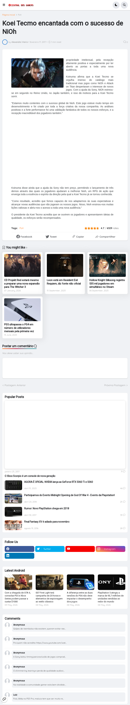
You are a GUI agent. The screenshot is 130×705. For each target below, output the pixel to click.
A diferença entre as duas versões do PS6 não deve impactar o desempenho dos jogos (80, 597)
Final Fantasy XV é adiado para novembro (46, 521)
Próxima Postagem (114, 385)
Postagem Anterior (15, 385)
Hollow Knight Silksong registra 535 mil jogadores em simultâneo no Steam (107, 284)
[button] (5, 5)
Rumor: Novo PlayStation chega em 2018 (46, 508)
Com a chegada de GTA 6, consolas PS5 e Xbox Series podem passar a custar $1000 (18, 597)
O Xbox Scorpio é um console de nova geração (30, 476)
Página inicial (8, 15)
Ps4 (19, 15)
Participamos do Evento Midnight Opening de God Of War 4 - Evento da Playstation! (69, 495)
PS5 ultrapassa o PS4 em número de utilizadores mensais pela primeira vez (19, 328)
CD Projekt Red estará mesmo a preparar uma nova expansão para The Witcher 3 (22, 284)
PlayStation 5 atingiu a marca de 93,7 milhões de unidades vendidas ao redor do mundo (111, 597)
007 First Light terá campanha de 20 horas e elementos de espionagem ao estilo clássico (49, 597)
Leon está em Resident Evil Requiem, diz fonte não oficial (64, 282)
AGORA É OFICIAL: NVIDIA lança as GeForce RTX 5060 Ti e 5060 (58, 482)
